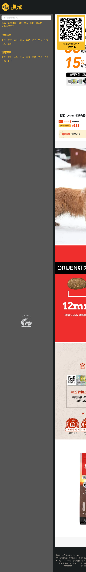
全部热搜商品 (8, 26)
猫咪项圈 (12, 23)
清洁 (22, 40)
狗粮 (32, 23)
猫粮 (20, 23)
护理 (34, 40)
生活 (40, 40)
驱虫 (4, 23)
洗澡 (46, 40)
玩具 (16, 40)
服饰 (4, 44)
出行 (10, 61)
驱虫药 (39, 23)
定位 (26, 23)
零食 (10, 40)
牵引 (10, 44)
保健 (28, 40)
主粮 (4, 40)
